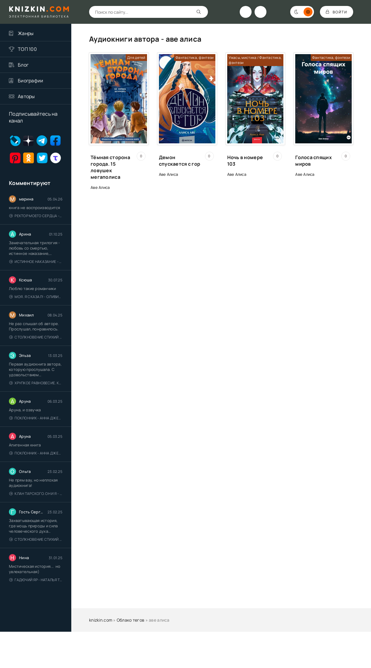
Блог (23, 65)
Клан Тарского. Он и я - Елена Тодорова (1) (35, 493)
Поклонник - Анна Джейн (35, 418)
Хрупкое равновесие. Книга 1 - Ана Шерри (35, 382)
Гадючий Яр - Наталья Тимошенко (35, 579)
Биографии (30, 80)
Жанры (26, 33)
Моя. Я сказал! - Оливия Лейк (35, 296)
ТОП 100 (27, 49)
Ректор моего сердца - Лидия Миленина (35, 215)
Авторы (26, 96)
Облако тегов (130, 620)
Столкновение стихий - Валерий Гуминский (35, 337)
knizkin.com (100, 620)
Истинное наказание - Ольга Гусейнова (35, 261)
